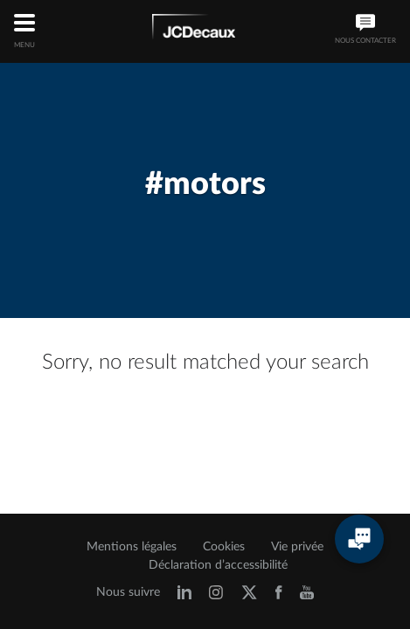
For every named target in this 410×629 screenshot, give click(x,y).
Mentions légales (132, 547)
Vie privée (297, 547)
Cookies (224, 547)
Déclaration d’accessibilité (218, 565)
